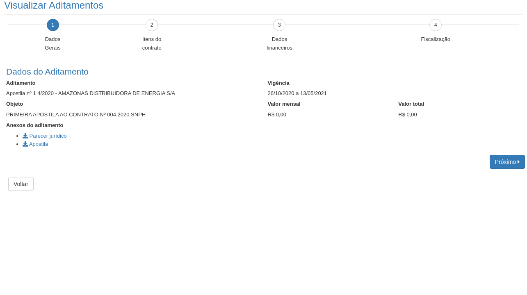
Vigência (279, 83)
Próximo (507, 162)
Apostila (35, 144)
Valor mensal (284, 104)
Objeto (14, 104)
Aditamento (21, 83)
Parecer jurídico (45, 136)
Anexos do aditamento (34, 125)
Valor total (411, 104)
